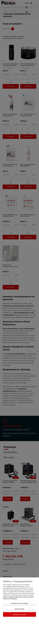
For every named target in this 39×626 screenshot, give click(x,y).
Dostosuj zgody (19, 609)
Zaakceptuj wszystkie (19, 614)
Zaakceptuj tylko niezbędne (19, 603)
